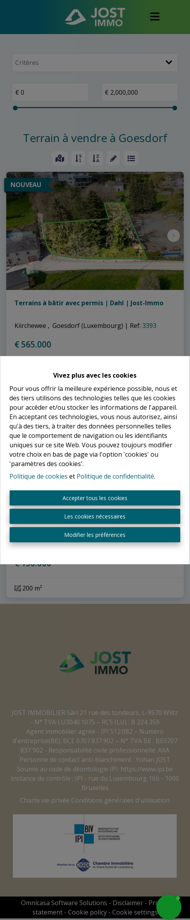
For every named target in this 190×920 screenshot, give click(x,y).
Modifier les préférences (94, 534)
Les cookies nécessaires (94, 516)
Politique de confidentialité (115, 476)
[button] (168, 907)
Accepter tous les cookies (95, 498)
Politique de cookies (38, 476)
